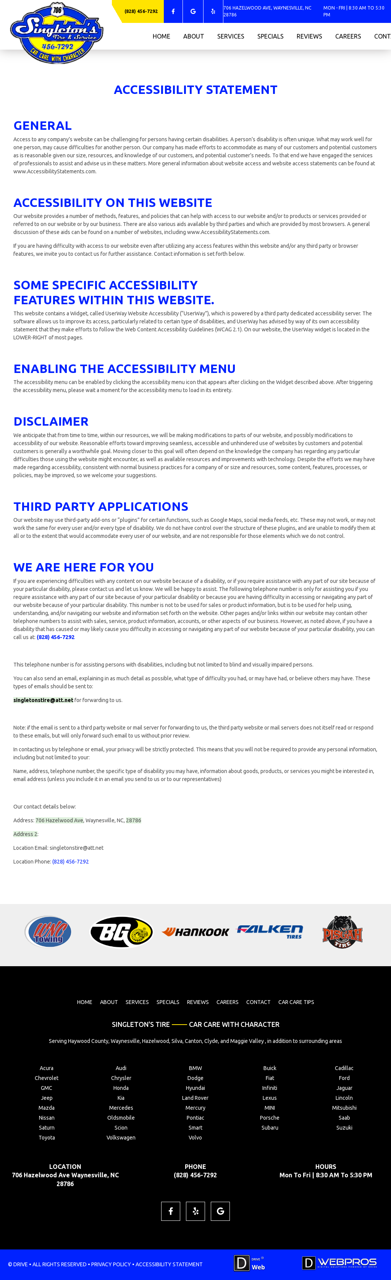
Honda (121, 1088)
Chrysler (121, 1078)
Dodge (195, 1078)
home (161, 36)
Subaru (270, 1128)
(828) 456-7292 (141, 11)
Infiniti (269, 1088)
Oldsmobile (121, 1118)
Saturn (47, 1128)
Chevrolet (46, 1078)
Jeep (47, 1098)
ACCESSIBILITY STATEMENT (169, 1264)
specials (270, 36)
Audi (121, 1068)
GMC (46, 1088)
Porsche (270, 1118)
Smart (195, 1128)
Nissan (47, 1118)
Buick (269, 1068)
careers (348, 36)
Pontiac (195, 1118)
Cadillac (344, 1068)
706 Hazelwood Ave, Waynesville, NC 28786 (267, 11)
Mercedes (121, 1108)
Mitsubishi (344, 1108)
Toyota (47, 1138)
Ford (344, 1078)
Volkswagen (121, 1138)
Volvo (195, 1138)
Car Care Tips (296, 1002)
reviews (309, 36)
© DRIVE (18, 1264)
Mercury (195, 1108)
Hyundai (195, 1088)
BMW (195, 1068)
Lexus (270, 1098)
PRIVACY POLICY (111, 1264)
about (193, 36)
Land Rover (195, 1098)
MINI (270, 1108)
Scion (121, 1128)
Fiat (270, 1078)
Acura (46, 1068)
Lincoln (344, 1098)
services (230, 36)
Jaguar (344, 1088)
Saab (344, 1118)
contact (258, 1002)
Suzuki (344, 1128)
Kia (121, 1098)
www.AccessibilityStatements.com (54, 171)
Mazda (47, 1108)
